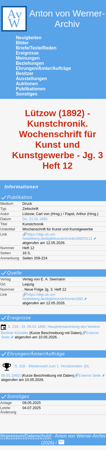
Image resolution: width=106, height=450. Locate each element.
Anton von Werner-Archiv (52, 19)
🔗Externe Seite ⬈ (89, 375)
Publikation (16, 197)
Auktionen (27, 83)
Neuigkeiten (29, 37)
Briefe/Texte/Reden (36, 47)
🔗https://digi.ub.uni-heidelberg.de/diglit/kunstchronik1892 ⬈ (54, 296)
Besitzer (24, 73)
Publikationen (31, 88)
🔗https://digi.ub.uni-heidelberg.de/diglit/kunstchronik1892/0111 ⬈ (59, 236)
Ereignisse (27, 53)
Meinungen (28, 58)
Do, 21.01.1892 (34, 219)
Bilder (22, 42)
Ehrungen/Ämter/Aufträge (43, 68)
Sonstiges (26, 93)
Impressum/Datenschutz (25, 436)
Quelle (11, 273)
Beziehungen (30, 63)
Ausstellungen (31, 78)
